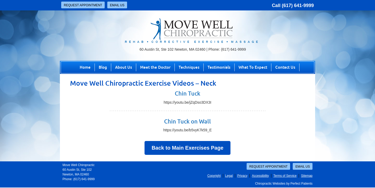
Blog (103, 67)
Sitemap (306, 176)
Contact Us (285, 67)
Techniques (189, 67)
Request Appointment (83, 5)
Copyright (214, 176)
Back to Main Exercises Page (187, 148)
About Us (123, 67)
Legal (229, 176)
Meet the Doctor (155, 67)
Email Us (117, 5)
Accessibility (260, 176)
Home (85, 67)
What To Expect (253, 67)
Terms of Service (285, 176)
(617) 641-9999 (298, 5)
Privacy (242, 176)
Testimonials (219, 67)
